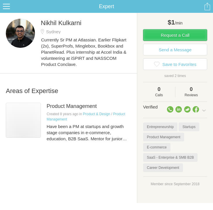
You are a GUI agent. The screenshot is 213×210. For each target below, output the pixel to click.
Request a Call (175, 35)
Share (207, 6)
